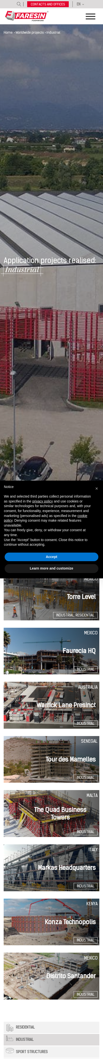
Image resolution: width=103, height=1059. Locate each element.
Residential (25, 1027)
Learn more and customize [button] (51, 568)
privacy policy (42, 501)
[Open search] (19, 4)
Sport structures (32, 1052)
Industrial (25, 1040)
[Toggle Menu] (90, 16)
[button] (97, 488)
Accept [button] (51, 557)
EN (78, 4)
